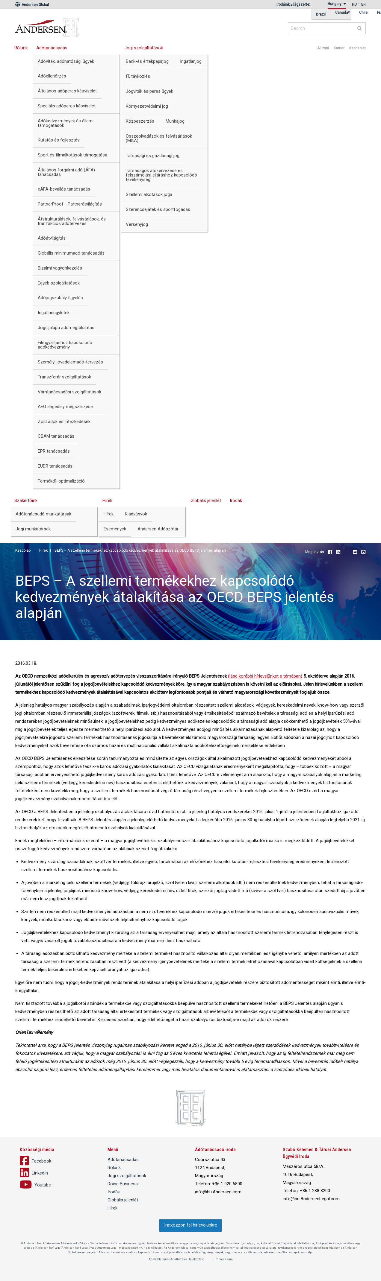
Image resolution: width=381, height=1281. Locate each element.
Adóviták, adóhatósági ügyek (66, 61)
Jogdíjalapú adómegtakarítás (66, 327)
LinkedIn (338, 552)
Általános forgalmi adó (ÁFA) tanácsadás (66, 172)
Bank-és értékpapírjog (147, 61)
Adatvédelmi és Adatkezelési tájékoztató (176, 1259)
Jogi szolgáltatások (143, 48)
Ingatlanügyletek (53, 312)
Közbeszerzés (140, 121)
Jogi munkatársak (33, 529)
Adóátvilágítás (52, 238)
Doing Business (123, 1183)
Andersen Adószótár (158, 529)
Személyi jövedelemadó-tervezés (70, 362)
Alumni (323, 48)
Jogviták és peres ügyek (149, 91)
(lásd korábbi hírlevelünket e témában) (265, 676)
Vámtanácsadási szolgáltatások (69, 392)
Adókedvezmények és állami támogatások (65, 123)
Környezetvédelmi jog (147, 106)
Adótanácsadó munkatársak (43, 514)
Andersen (105, 25)
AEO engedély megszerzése (65, 406)
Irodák (236, 500)
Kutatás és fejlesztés (59, 140)
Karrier (339, 48)
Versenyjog (137, 224)
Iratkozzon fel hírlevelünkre (190, 1225)
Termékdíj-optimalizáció (61, 481)
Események (115, 529)
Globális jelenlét (205, 500)
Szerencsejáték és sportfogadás (158, 209)
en (363, 4)
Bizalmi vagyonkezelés (60, 268)
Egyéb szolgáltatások (59, 283)
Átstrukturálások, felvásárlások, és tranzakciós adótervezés (72, 221)
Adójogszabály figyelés (60, 297)
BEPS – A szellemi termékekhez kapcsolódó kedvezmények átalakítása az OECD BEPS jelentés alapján (140, 550)
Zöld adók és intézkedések (64, 421)
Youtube (346, 552)
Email (355, 552)
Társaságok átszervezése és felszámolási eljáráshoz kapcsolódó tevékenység (161, 175)
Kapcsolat (357, 48)
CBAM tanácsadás (56, 436)
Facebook (329, 552)
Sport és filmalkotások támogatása (72, 155)
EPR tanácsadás (54, 451)
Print (363, 552)
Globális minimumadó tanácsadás (71, 253)
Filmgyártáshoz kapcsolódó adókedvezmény (65, 345)
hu (354, 4)
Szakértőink (25, 500)
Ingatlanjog (191, 61)
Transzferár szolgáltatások (64, 377)
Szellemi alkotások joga (149, 194)
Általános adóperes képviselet (67, 91)
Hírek (107, 500)
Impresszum (224, 1259)
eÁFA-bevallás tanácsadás (64, 189)
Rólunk (21, 48)
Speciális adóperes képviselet (67, 106)
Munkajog (175, 121)
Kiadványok (136, 514)
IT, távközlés (138, 76)
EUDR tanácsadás (55, 466)
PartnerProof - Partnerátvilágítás (70, 204)
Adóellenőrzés (52, 76)
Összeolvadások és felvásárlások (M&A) (159, 138)
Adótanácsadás (51, 48)
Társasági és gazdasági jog (152, 155)
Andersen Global (32, 5)
